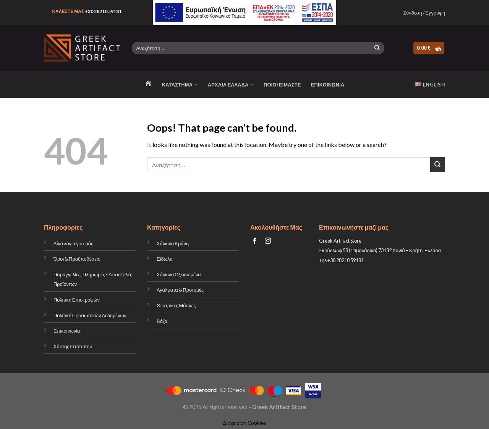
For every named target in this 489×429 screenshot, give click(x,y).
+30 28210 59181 (103, 11)
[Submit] (377, 48)
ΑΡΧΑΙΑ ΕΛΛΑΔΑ (231, 85)
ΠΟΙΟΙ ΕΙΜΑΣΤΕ (282, 85)
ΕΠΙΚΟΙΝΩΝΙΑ (328, 85)
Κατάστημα (180, 85)
